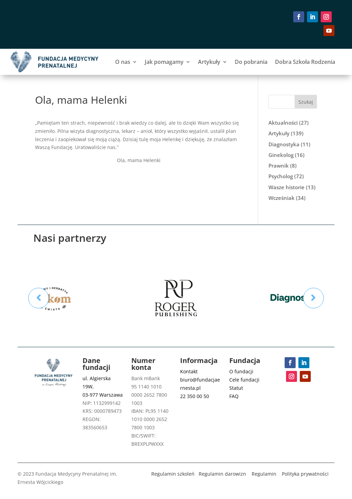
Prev (38, 298)
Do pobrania (251, 62)
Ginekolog (281, 154)
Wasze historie (286, 187)
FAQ (234, 396)
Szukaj (305, 102)
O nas (122, 62)
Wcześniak (281, 197)
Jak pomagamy (164, 62)
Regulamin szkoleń (173, 473)
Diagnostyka (283, 144)
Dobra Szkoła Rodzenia (305, 62)
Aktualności (283, 122)
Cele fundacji (244, 379)
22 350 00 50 (194, 396)
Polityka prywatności (305, 473)
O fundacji (241, 371)
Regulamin (264, 473)
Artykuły (209, 62)
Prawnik (278, 165)
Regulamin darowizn (222, 473)
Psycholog (280, 176)
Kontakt (189, 371)
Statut (236, 388)
